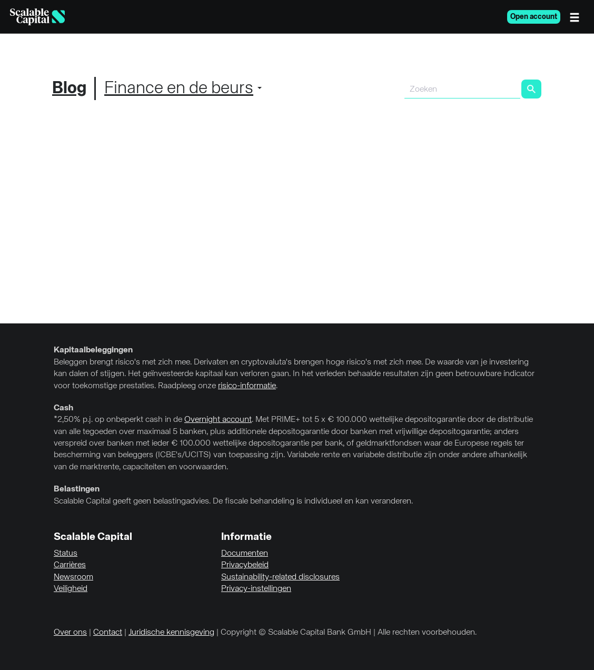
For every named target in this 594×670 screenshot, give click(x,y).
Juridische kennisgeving (171, 632)
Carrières (70, 565)
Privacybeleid (245, 565)
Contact (107, 632)
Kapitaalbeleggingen (93, 350)
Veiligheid (70, 589)
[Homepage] (37, 16)
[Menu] (577, 17)
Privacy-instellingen (256, 589)
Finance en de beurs (178, 88)
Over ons (70, 632)
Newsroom (73, 577)
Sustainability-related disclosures (280, 577)
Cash (63, 408)
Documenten (244, 553)
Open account (533, 17)
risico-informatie (247, 386)
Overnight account (218, 420)
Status (65, 553)
